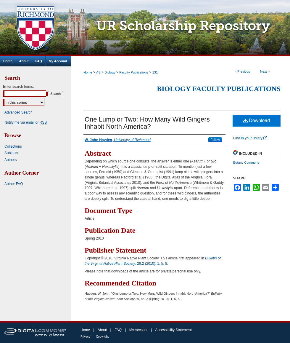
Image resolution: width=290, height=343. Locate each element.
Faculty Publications (133, 72)
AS (98, 72)
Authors (10, 160)
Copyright (102, 336)
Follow (215, 139)
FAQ (118, 330)
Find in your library (250, 138)
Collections (13, 146)
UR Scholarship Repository (180, 28)
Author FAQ (13, 184)
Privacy (85, 336)
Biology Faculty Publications (219, 88)
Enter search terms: (18, 86)
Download (256, 120)
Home (87, 72)
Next (263, 71)
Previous (243, 71)
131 (155, 72)
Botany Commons (246, 162)
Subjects (11, 153)
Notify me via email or (25, 122)
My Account (138, 330)
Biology (109, 72)
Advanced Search (18, 112)
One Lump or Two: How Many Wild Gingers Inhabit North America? (147, 123)
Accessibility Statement (173, 330)
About (102, 330)
